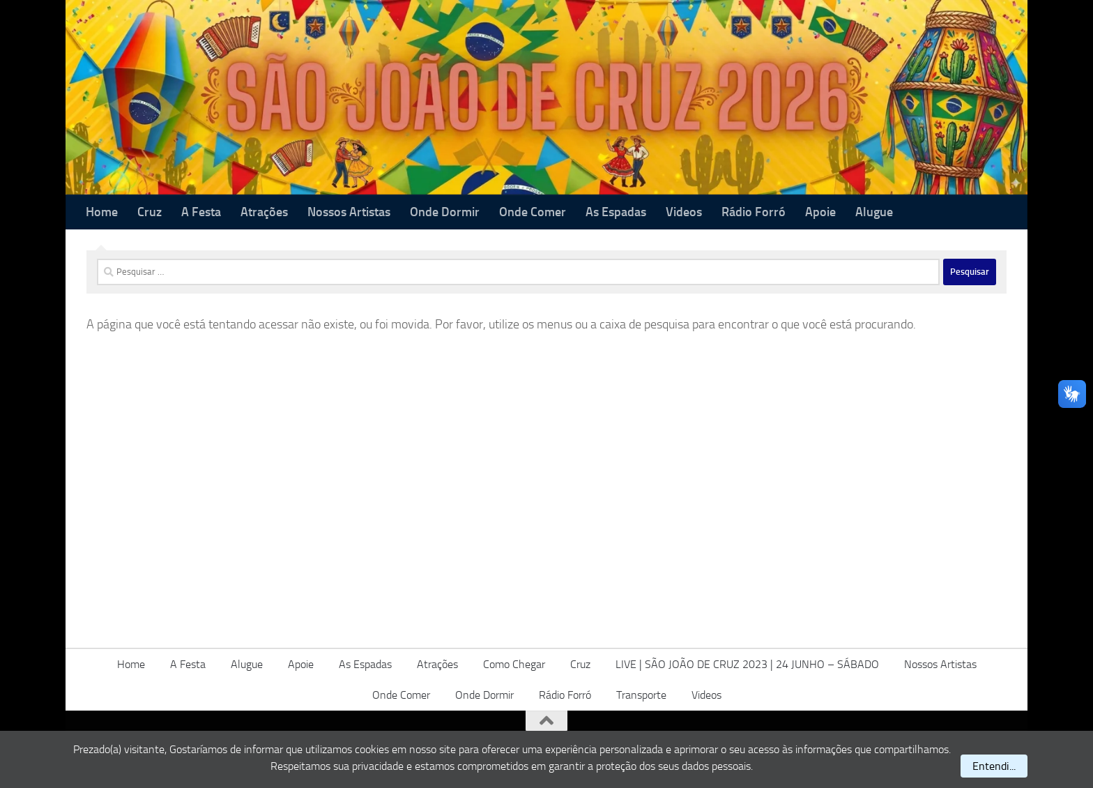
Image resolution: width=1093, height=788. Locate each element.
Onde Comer (532, 212)
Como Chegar (514, 664)
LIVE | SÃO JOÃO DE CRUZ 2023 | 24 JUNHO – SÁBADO (747, 664)
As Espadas (616, 212)
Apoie (820, 212)
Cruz (149, 212)
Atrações (264, 212)
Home (102, 212)
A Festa (201, 212)
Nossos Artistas (348, 212)
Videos (684, 212)
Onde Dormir (445, 212)
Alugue (874, 212)
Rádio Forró (753, 212)
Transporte (641, 695)
